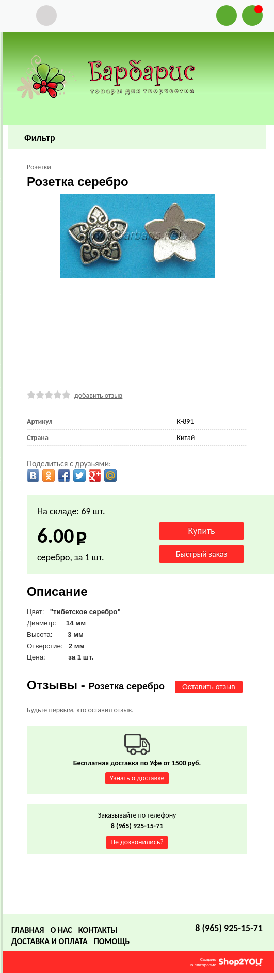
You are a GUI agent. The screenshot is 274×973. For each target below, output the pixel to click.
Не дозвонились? (137, 842)
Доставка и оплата (49, 941)
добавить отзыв (98, 395)
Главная (27, 930)
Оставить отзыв (208, 687)
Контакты (98, 930)
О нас (61, 930)
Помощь (112, 941)
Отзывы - (96, 685)
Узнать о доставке (137, 778)
